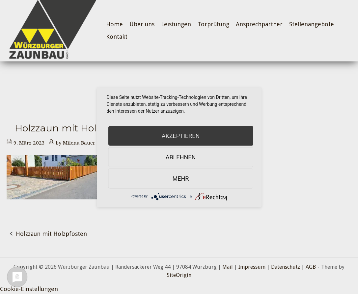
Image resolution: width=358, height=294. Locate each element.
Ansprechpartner (259, 24)
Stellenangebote (311, 24)
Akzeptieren (181, 135)
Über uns (141, 24)
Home (114, 24)
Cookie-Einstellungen (29, 288)
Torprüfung (213, 24)
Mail (227, 267)
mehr (181, 178)
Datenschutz (285, 267)
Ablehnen (181, 156)
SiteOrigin (179, 275)
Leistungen (176, 24)
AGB (311, 267)
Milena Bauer (79, 143)
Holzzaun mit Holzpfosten (51, 233)
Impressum (251, 267)
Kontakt (116, 36)
